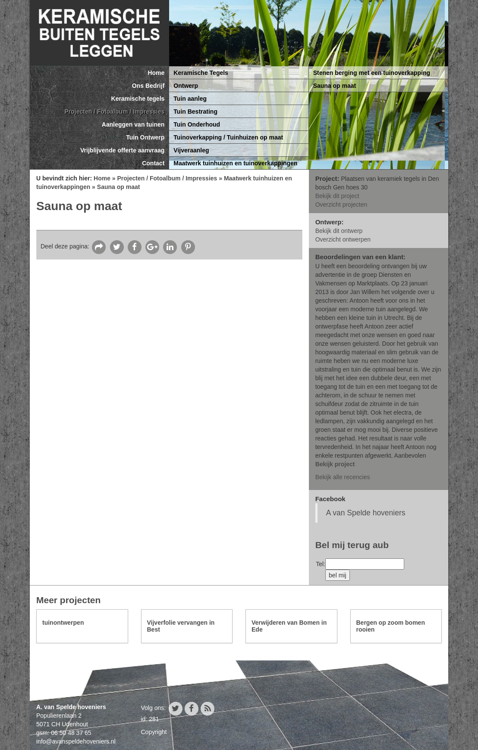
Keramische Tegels (200, 72)
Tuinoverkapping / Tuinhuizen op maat (228, 137)
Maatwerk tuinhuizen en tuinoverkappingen (235, 163)
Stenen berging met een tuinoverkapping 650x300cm (371, 74)
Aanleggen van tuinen (133, 124)
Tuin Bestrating (195, 111)
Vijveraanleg (191, 150)
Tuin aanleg (190, 98)
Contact (153, 163)
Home (156, 72)
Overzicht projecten (341, 204)
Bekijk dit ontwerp (339, 230)
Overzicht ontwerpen (343, 239)
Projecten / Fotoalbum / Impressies (114, 111)
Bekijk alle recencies (342, 477)
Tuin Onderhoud (196, 124)
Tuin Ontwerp (145, 137)
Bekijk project (335, 464)
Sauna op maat (334, 85)
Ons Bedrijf (148, 85)
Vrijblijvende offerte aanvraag (122, 150)
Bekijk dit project (337, 195)
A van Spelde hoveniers (366, 512)
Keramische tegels (138, 98)
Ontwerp (185, 85)
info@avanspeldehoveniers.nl (76, 741)
